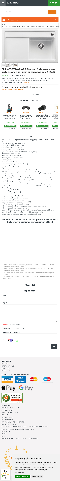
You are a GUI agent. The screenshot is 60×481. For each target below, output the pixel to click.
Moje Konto (6, 363)
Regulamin (5, 415)
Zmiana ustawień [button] (37, 476)
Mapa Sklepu (6, 431)
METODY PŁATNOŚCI (8, 419)
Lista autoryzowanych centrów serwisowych (18, 429)
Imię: (4, 295)
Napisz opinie (21, 75)
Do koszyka (10, 126)
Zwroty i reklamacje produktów (13, 422)
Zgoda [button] (18, 476)
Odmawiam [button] (25, 476)
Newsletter (6, 371)
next (55, 116)
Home (4, 24)
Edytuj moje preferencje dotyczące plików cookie (20, 439)
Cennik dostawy (7, 417)
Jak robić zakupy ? (8, 410)
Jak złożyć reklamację (10, 412)
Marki (4, 434)
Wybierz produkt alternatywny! (23, 88)
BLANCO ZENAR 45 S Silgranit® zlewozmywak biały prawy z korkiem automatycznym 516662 (30, 26)
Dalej (53, 346)
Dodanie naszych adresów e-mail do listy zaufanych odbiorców (25, 427)
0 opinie (13, 75)
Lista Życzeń (6, 368)
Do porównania (10, 128)
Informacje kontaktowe (10, 407)
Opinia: (5, 303)
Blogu (4, 436)
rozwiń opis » (27, 82)
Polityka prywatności (9, 424)
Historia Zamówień (8, 366)
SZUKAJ (51, 11)
